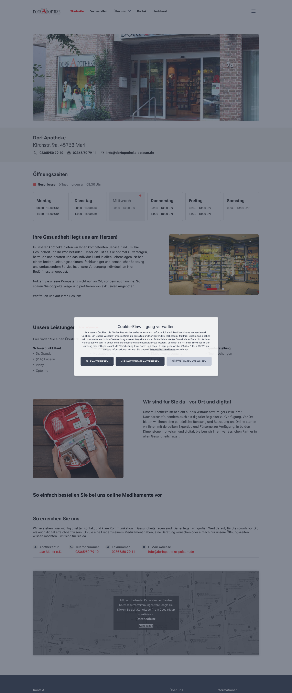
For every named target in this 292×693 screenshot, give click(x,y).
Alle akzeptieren (97, 361)
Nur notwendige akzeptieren (140, 361)
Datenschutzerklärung (162, 349)
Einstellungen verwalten (189, 361)
